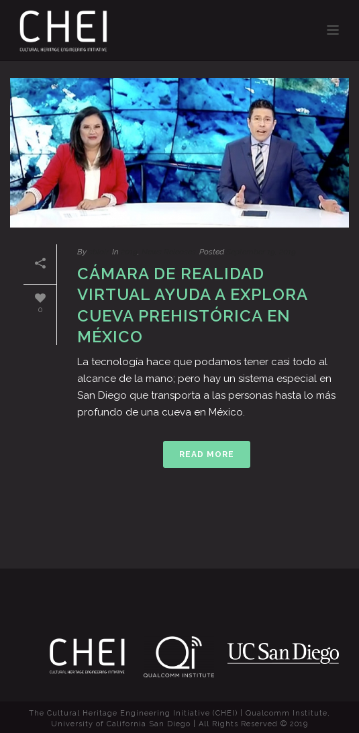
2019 (129, 251)
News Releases (169, 251)
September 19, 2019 (261, 251)
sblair (99, 251)
